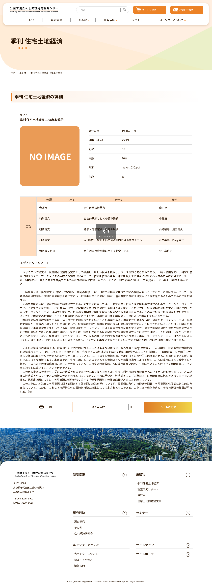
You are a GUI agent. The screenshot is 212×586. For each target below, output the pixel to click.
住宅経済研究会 (83, 534)
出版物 (22, 73)
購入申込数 (98, 407)
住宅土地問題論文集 (149, 501)
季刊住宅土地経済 (148, 484)
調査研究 (79, 522)
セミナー (142, 513)
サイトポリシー (146, 554)
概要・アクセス (83, 560)
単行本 (141, 495)
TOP (13, 73)
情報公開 (79, 566)
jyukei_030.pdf (131, 168)
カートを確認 (149, 9)
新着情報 (79, 475)
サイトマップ (145, 545)
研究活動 (79, 513)
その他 (78, 528)
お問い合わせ (186, 9)
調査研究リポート (148, 489)
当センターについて (86, 554)
